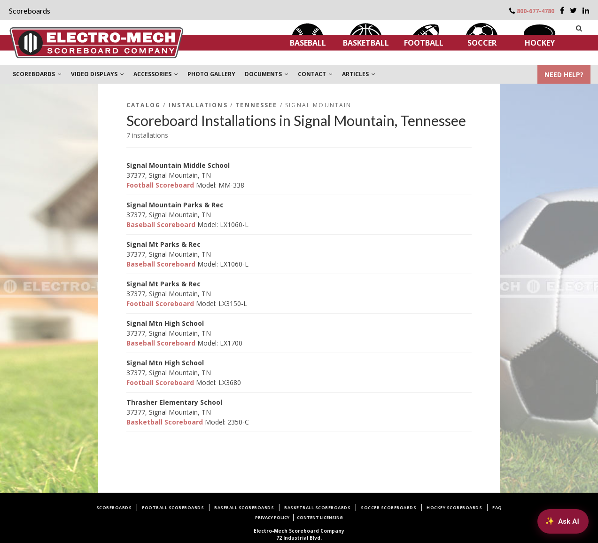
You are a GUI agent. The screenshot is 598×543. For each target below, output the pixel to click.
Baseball (308, 43)
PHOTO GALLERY (211, 74)
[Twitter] (573, 10)
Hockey (540, 43)
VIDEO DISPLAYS (97, 74)
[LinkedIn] (585, 10)
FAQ (497, 507)
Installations (198, 105)
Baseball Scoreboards (244, 507)
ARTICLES (358, 74)
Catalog (143, 105)
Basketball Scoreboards (317, 507)
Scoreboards (114, 507)
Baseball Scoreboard (160, 224)
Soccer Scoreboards (388, 507)
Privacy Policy (272, 517)
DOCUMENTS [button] (266, 74)
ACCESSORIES (155, 74)
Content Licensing (320, 517)
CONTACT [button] (315, 74)
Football (423, 43)
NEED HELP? (563, 74)
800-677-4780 (535, 11)
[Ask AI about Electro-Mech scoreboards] (563, 521)
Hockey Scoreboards (454, 507)
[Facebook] (562, 10)
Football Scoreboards (173, 507)
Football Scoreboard (160, 185)
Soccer (482, 43)
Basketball (366, 43)
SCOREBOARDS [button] (37, 74)
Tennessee (256, 105)
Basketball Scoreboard (164, 421)
